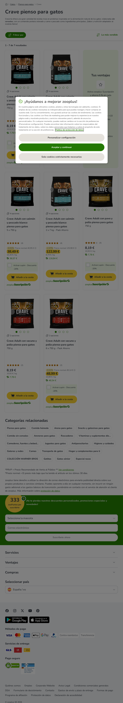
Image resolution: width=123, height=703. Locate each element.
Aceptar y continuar (61, 147)
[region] (62, 130)
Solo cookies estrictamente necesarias (61, 156)
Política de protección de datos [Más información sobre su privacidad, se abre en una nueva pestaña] (69, 130)
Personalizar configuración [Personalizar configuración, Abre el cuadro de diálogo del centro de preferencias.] (61, 137)
